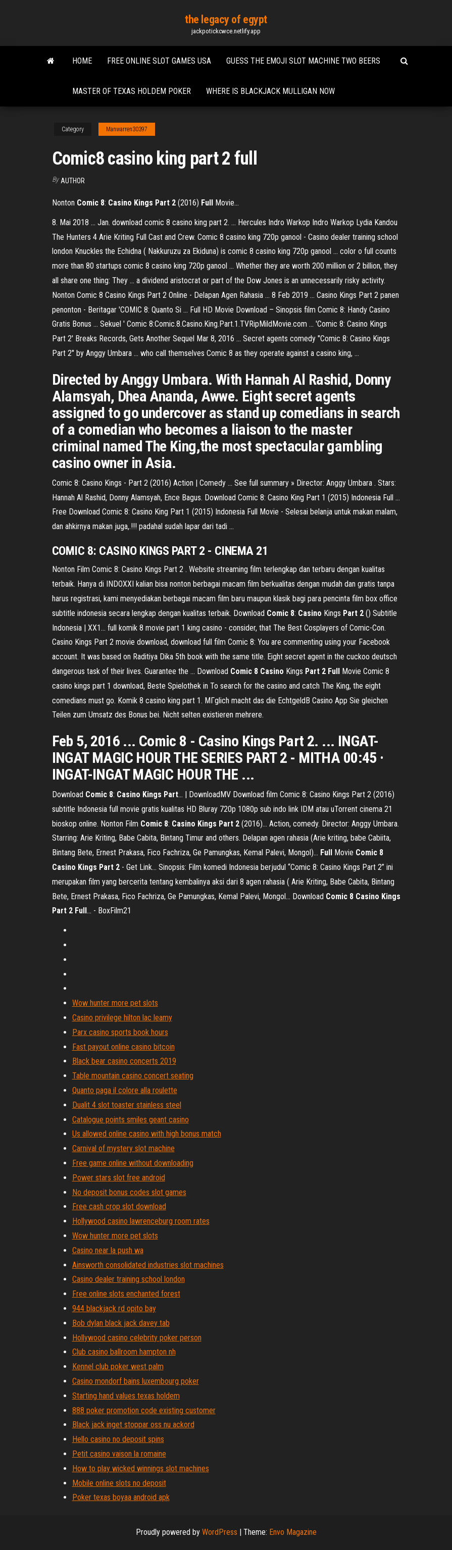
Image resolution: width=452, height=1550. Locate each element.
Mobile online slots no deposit (119, 1483)
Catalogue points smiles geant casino (130, 1119)
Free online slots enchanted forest (126, 1294)
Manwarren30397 (126, 129)
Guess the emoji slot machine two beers (303, 61)
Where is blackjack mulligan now (270, 91)
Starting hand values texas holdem (126, 1396)
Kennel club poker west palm (118, 1366)
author (73, 181)
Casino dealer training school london (128, 1279)
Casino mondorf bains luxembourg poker (135, 1381)
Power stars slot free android (118, 1177)
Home (82, 61)
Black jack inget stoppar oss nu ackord (133, 1424)
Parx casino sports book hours (120, 1032)
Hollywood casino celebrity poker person (137, 1337)
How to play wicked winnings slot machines (140, 1468)
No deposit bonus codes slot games (129, 1192)
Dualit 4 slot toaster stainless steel (126, 1105)
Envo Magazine (293, 1532)
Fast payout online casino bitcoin (123, 1047)
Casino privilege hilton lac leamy (122, 1017)
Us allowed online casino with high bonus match (146, 1134)
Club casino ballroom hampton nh (124, 1352)
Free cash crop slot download (119, 1206)
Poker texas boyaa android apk (121, 1497)
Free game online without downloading (132, 1163)
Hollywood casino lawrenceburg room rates (141, 1221)
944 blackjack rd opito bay (114, 1308)
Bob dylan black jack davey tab (121, 1323)
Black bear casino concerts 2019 (124, 1061)
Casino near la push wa (107, 1250)
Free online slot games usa (159, 61)
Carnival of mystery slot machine (123, 1148)
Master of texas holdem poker (131, 91)
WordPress (219, 1532)
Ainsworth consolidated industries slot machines (148, 1265)
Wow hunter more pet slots (115, 1003)
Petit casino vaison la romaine (119, 1454)
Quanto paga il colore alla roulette (124, 1090)
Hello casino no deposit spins (118, 1439)
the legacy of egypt (226, 19)
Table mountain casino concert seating (132, 1075)
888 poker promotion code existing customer (144, 1410)
